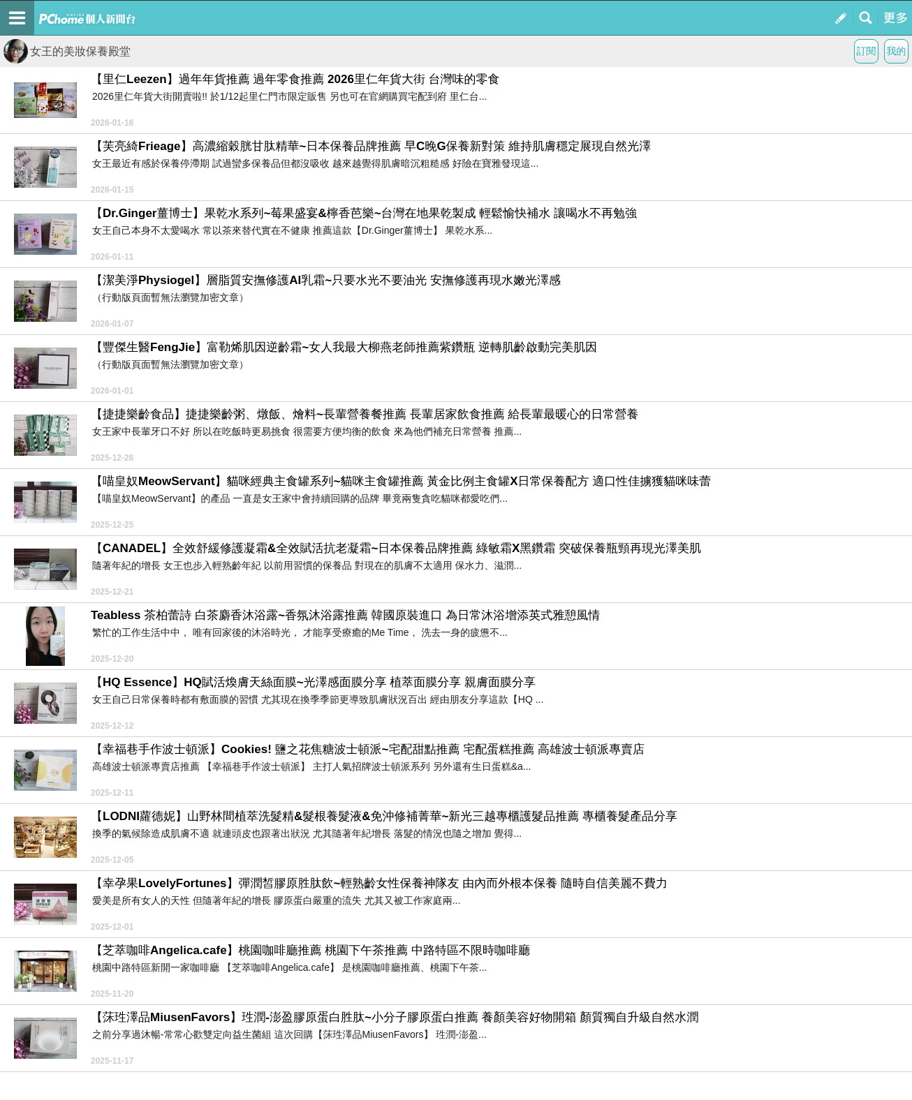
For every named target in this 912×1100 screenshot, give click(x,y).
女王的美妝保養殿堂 (67, 51)
